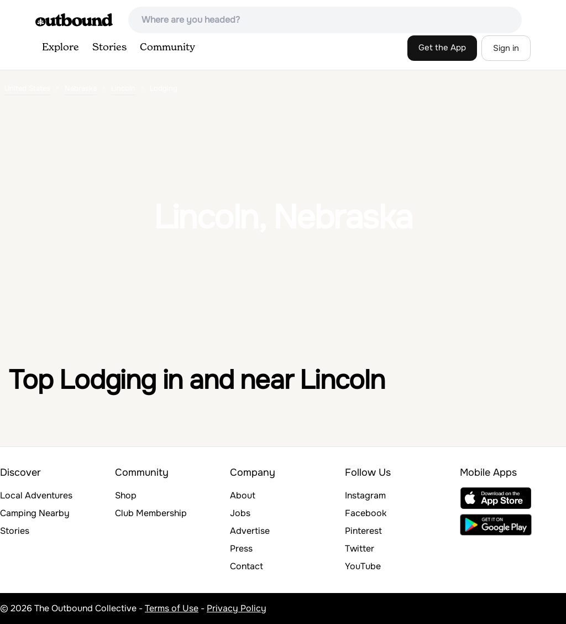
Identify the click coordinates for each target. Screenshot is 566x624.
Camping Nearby (35, 513)
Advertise (250, 531)
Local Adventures (36, 495)
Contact (246, 566)
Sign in (506, 48)
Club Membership (151, 513)
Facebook (365, 513)
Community (167, 48)
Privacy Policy (236, 608)
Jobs (240, 513)
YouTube (363, 566)
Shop (126, 495)
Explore (60, 48)
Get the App (442, 47)
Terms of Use (171, 608)
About (242, 495)
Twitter (359, 548)
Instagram (365, 495)
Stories (109, 48)
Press (241, 548)
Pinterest (363, 531)
